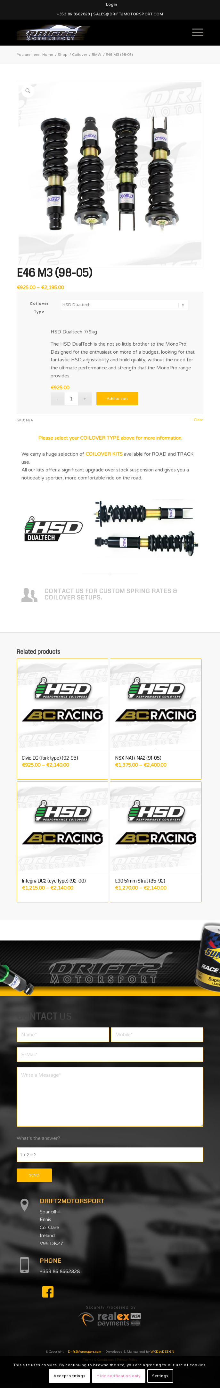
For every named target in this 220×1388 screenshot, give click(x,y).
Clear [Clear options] (198, 420)
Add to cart (117, 398)
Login (111, 5)
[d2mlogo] (91, 32)
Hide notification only (118, 1376)
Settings (160, 1376)
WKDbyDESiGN (162, 1352)
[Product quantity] (71, 399)
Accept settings (69, 1376)
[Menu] (194, 32)
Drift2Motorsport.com (84, 1352)
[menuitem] (111, 4)
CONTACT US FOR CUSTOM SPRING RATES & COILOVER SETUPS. (111, 594)
